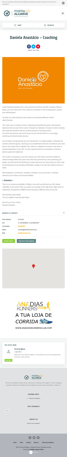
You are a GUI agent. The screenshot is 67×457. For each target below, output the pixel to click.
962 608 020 (21, 226)
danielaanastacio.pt (24, 233)
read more (8, 360)
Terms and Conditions (48, 442)
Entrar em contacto (33, 423)
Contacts (28, 442)
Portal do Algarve (34, 398)
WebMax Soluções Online (37, 449)
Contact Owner (8, 241)
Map (17, 25)
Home (15, 442)
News (7, 410)
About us (36, 442)
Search (49, 25)
